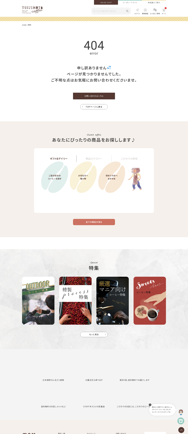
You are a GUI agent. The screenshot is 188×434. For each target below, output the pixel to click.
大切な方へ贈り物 (83, 185)
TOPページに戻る (94, 108)
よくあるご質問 (155, 13)
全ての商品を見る (94, 224)
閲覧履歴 (145, 13)
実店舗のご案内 (154, 2)
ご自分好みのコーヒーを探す (55, 185)
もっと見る (94, 338)
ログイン (137, 13)
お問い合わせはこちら (94, 97)
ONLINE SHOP (106, 2)
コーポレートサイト (130, 2)
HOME (24, 25)
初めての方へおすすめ (111, 185)
